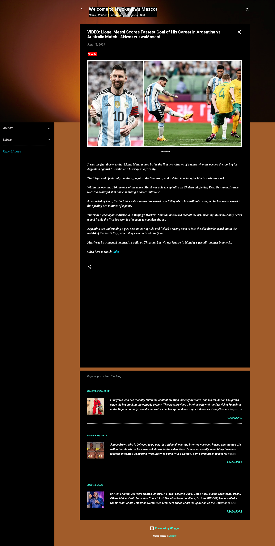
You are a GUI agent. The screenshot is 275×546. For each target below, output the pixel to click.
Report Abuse (12, 151)
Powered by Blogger (165, 528)
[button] (239, 33)
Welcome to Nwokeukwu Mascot (123, 9)
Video (116, 251)
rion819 (172, 536)
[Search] (247, 10)
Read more (234, 418)
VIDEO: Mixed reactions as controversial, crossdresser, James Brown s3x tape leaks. (153, 430)
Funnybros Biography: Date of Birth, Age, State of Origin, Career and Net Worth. (149, 385)
